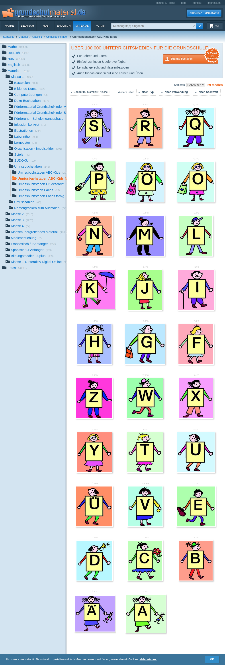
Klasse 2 (19, 214)
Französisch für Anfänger (31, 244)
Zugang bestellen (194, 58)
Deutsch (27, 25)
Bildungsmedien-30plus (29, 256)
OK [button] (212, 659)
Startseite (8, 36)
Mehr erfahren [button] (148, 659)
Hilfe (183, 2)
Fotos (100, 25)
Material (81, 25)
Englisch (63, 25)
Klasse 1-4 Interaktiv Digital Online (36, 262)
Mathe (9, 25)
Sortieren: (180, 84)
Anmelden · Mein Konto (204, 13)
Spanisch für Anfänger (29, 250)
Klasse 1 (37, 36)
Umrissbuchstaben (57, 36)
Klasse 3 (19, 220)
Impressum (214, 2)
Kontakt (197, 2)
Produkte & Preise (164, 2)
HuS (45, 25)
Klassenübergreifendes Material (36, 232)
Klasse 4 (18, 226)
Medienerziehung (24, 238)
